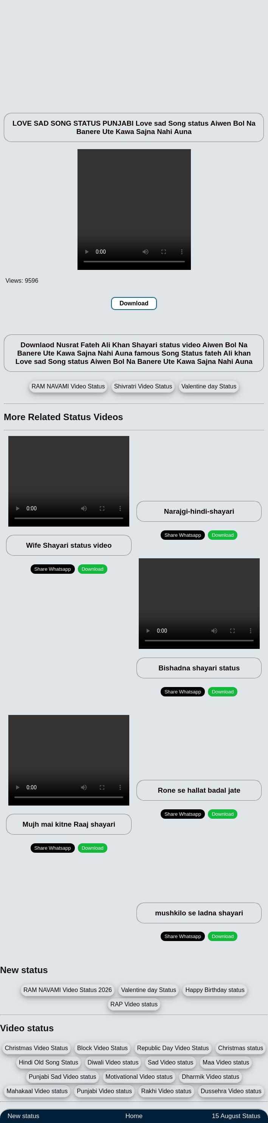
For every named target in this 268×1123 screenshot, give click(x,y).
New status (23, 1116)
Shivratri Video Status (143, 386)
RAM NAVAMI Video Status (68, 386)
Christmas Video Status (36, 1048)
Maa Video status (226, 1062)
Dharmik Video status (210, 1077)
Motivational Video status (139, 1077)
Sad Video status (171, 1062)
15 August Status (236, 1116)
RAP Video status (134, 1004)
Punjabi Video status (104, 1091)
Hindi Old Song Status (48, 1062)
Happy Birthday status (215, 990)
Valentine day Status (209, 386)
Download (133, 303)
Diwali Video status (113, 1062)
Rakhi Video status (166, 1091)
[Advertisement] (134, 53)
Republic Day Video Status (173, 1048)
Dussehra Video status (231, 1091)
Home (134, 1116)
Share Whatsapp (52, 569)
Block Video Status (102, 1048)
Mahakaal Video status (37, 1091)
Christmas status (240, 1048)
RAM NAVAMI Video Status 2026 (67, 990)
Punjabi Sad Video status (62, 1077)
